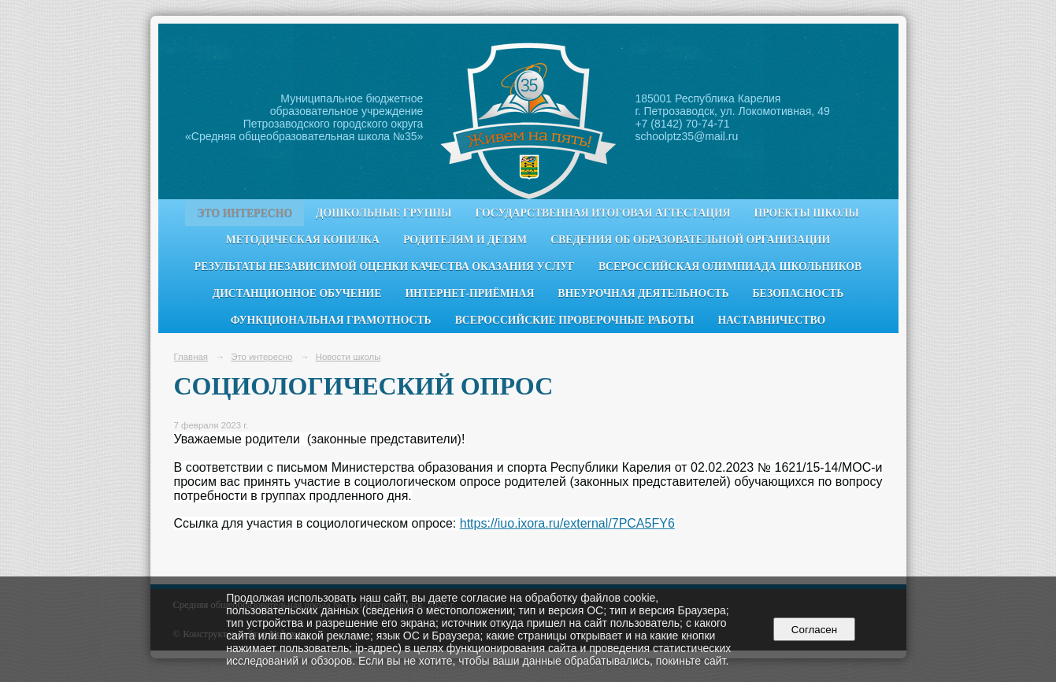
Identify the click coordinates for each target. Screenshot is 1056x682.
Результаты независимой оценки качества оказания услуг (385, 266)
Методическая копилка (303, 240)
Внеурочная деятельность (643, 293)
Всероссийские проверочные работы (575, 320)
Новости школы (348, 356)
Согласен (814, 630)
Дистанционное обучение (297, 293)
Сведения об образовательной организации (690, 240)
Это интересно (244, 213)
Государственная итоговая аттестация (603, 213)
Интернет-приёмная (469, 293)
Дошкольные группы (383, 213)
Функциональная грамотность (331, 320)
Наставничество (771, 320)
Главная (191, 356)
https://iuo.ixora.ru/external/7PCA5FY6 (567, 523)
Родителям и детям (465, 240)
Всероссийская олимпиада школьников (729, 266)
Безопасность (798, 293)
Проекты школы (806, 213)
